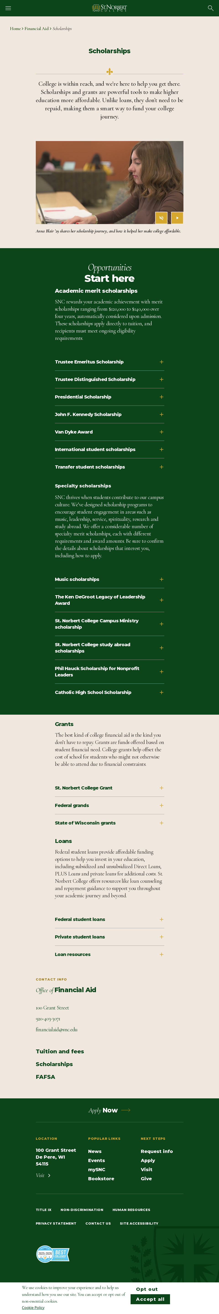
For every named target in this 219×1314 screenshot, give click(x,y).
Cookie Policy (33, 1307)
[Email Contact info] (56, 1029)
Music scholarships (109, 579)
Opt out (147, 1289)
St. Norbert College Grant (109, 788)
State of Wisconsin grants (109, 823)
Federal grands (109, 805)
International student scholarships (109, 449)
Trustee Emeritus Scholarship (109, 362)
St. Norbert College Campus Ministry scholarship (109, 624)
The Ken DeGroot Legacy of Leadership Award (109, 600)
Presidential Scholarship (109, 397)
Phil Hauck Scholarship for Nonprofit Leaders (109, 672)
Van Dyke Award (109, 432)
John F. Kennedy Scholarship (109, 414)
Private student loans (109, 937)
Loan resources (109, 954)
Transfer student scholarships (109, 467)
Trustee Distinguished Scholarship (109, 379)
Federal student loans (109, 919)
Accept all (150, 1299)
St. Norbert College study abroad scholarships (109, 648)
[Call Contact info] (48, 1018)
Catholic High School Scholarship (109, 692)
